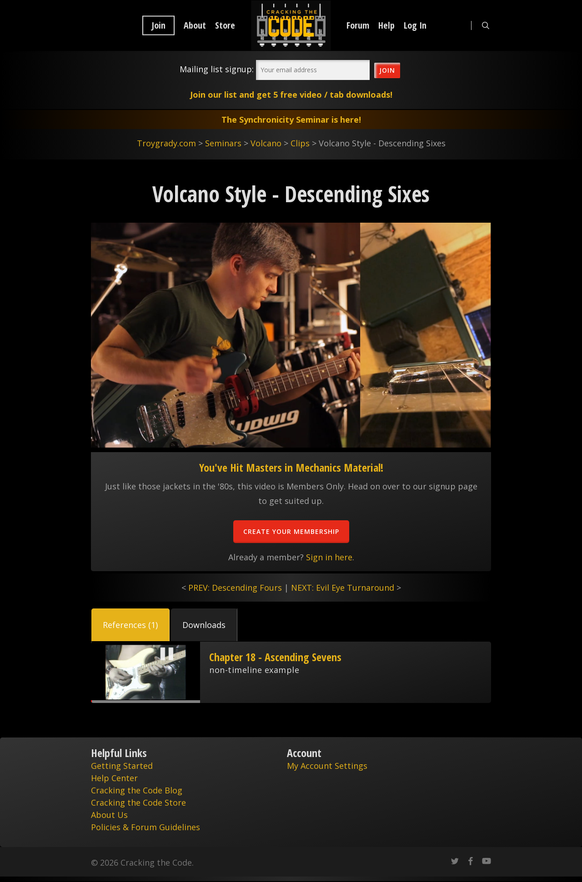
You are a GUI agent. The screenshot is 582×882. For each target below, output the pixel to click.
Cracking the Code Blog (136, 790)
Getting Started (122, 765)
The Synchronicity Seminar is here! (291, 119)
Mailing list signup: (217, 69)
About (195, 25)
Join (158, 25)
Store (225, 25)
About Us (109, 814)
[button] (130, 624)
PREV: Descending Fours (235, 587)
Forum (357, 25)
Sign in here (329, 557)
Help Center (114, 777)
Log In (415, 25)
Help (386, 25)
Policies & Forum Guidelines (145, 827)
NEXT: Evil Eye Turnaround (342, 587)
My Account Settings (327, 765)
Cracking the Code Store (138, 802)
